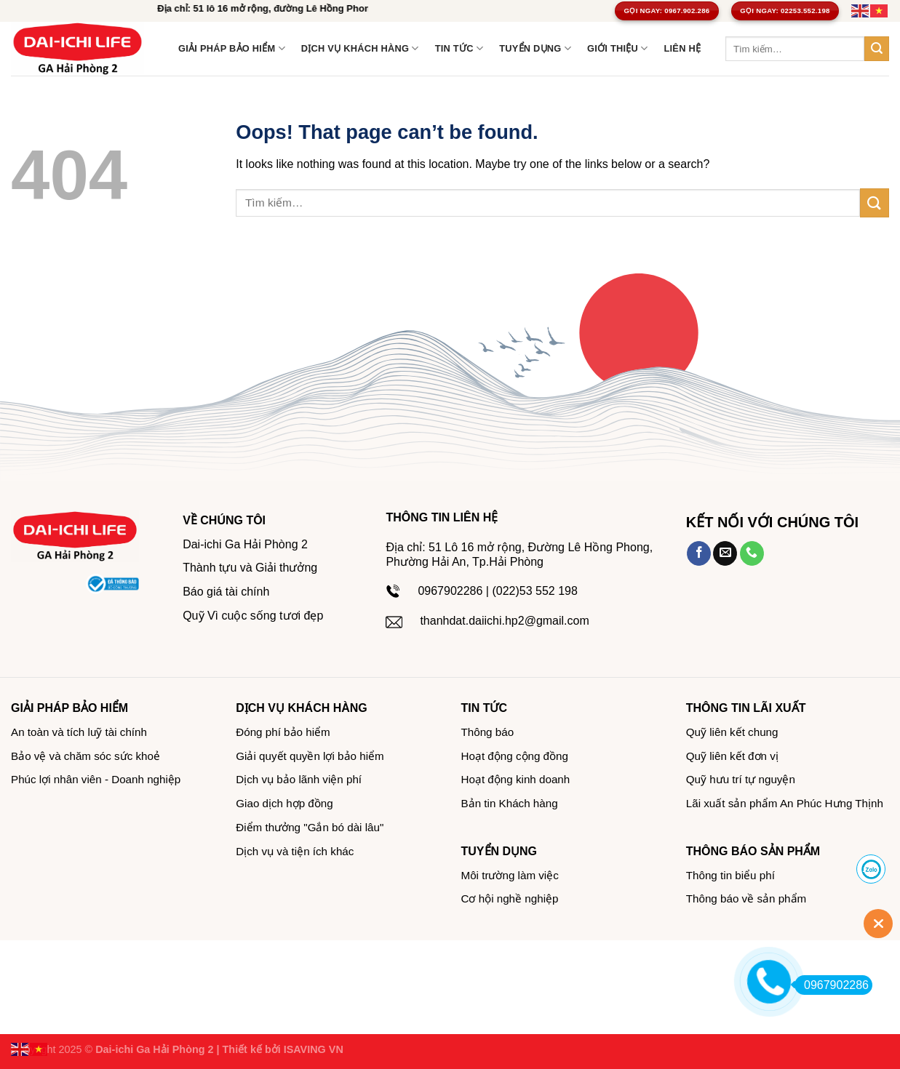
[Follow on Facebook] (699, 553)
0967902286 (832, 985)
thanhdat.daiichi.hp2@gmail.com (504, 620)
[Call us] (752, 553)
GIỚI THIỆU (617, 48)
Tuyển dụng (535, 48)
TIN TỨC (459, 48)
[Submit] (876, 48)
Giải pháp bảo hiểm (231, 48)
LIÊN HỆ (682, 48)
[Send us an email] (725, 553)
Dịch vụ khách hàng (360, 48)
